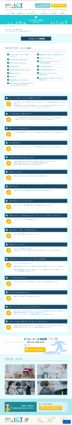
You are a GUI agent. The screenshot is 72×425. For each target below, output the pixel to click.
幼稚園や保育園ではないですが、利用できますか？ (19, 79)
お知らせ (63, 419)
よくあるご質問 (64, 417)
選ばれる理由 (50, 419)
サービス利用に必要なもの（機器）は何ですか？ (18, 59)
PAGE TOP (67, 421)
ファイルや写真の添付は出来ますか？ (46, 66)
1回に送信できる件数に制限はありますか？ (47, 69)
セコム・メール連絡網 (51, 417)
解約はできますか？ (13, 76)
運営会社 (39, 419)
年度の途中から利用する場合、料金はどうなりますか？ (20, 69)
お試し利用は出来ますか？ (14, 66)
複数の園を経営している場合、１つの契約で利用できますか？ (51, 54)
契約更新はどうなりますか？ (14, 73)
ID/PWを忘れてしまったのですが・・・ (46, 57)
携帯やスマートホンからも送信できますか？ (17, 62)
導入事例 (49, 420)
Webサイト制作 (50, 421)
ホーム (6, 26)
